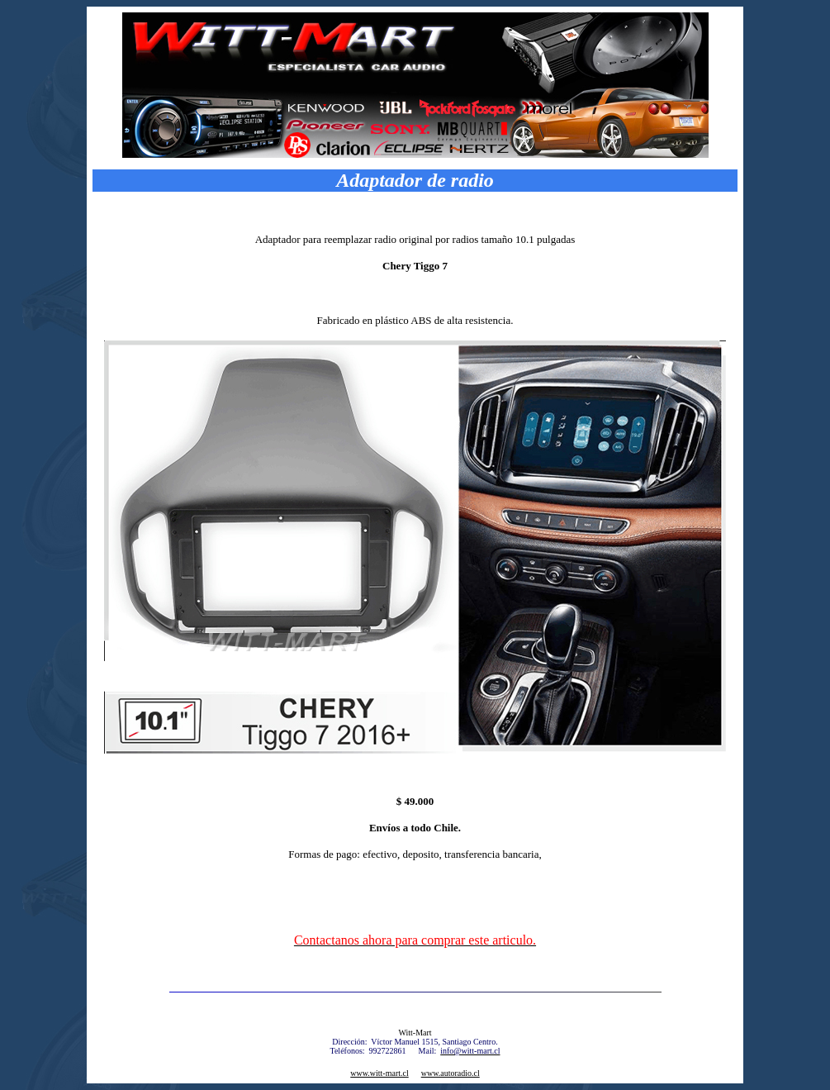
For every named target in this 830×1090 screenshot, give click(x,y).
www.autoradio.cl (450, 1073)
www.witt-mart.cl (379, 1073)
